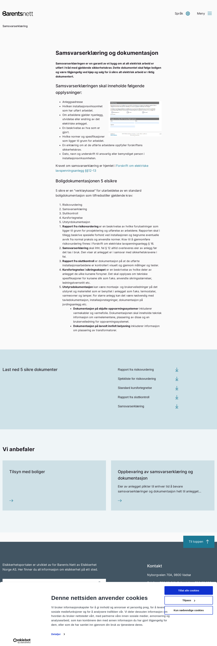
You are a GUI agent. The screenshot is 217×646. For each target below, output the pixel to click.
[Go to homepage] (18, 13)
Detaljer (56, 632)
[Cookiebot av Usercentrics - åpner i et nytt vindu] (22, 639)
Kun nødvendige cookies (189, 608)
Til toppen (199, 541)
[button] (182, 13)
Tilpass (188, 598)
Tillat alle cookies (188, 588)
